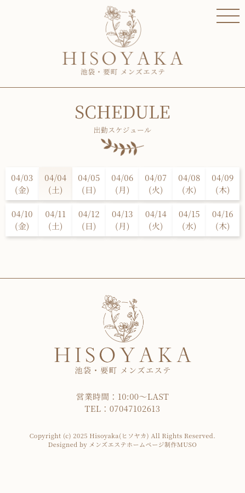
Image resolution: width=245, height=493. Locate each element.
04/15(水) (189, 219)
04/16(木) (222, 219)
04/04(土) (55, 183)
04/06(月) (122, 183)
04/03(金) (22, 183)
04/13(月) (122, 219)
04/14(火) (156, 219)
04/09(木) (222, 183)
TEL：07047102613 (123, 408)
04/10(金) (22, 219)
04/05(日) (89, 183)
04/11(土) (55, 219)
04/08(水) (189, 183)
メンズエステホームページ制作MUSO (143, 444)
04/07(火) (156, 183)
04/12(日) (89, 219)
